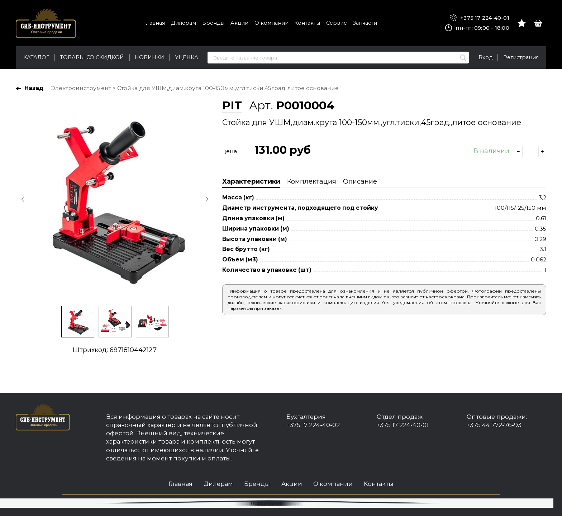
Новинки (149, 57)
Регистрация (521, 57)
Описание (360, 181)
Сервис (336, 23)
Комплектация (311, 181)
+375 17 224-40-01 (479, 18)
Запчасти (365, 23)
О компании (271, 23)
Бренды (213, 23)
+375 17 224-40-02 (313, 425)
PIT (232, 105)
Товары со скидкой (92, 57)
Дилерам (183, 23)
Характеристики (251, 181)
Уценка (186, 57)
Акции (239, 23)
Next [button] (206, 199)
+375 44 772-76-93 (494, 425)
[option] (115, 199)
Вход (485, 57)
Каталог (36, 57)
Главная (154, 23)
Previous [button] (23, 199)
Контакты (307, 23)
